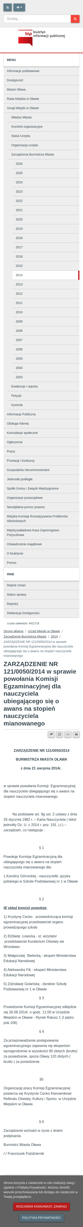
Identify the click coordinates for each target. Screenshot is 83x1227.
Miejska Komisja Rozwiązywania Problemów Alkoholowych (37, 519)
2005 (19, 358)
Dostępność (15, 80)
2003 (19, 377)
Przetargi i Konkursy (21, 460)
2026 (19, 163)
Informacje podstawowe (23, 71)
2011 (19, 303)
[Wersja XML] (67, 734)
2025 (19, 173)
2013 (19, 284)
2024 (19, 182)
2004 (19, 368)
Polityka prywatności (41, 1217)
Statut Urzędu (20, 136)
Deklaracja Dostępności (23, 613)
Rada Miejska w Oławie (23, 99)
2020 (19, 219)
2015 (19, 266)
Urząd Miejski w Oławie (23, 108)
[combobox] (37, 19)
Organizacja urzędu (24, 145)
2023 (19, 191)
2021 (19, 210)
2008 (19, 330)
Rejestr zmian (16, 585)
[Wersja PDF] (59, 734)
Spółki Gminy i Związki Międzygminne (33, 488)
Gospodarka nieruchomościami (28, 470)
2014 (19, 275)
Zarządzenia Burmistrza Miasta (32, 154)
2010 (19, 312)
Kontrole (17, 405)
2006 (19, 349)
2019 (19, 228)
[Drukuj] (76, 734)
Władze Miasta (21, 117)
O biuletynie (15, 553)
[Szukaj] (75, 19)
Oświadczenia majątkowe (24, 544)
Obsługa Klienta (18, 423)
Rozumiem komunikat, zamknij (41, 1206)
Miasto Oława (16, 89)
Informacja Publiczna (21, 414)
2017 (19, 247)
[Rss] (8, 7)
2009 (19, 321)
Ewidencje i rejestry (24, 386)
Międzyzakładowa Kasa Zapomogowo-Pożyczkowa (33, 532)
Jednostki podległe (20, 479)
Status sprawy (16, 594)
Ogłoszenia (14, 442)
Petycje (16, 395)
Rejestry (12, 604)
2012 (19, 293)
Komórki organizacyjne (27, 126)
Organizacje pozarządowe (25, 498)
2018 (19, 238)
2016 (19, 256)
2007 (19, 340)
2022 (19, 201)
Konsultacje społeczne (22, 433)
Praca (11, 451)
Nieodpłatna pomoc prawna (25, 507)
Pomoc (12, 562)
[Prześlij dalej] (51, 734)
